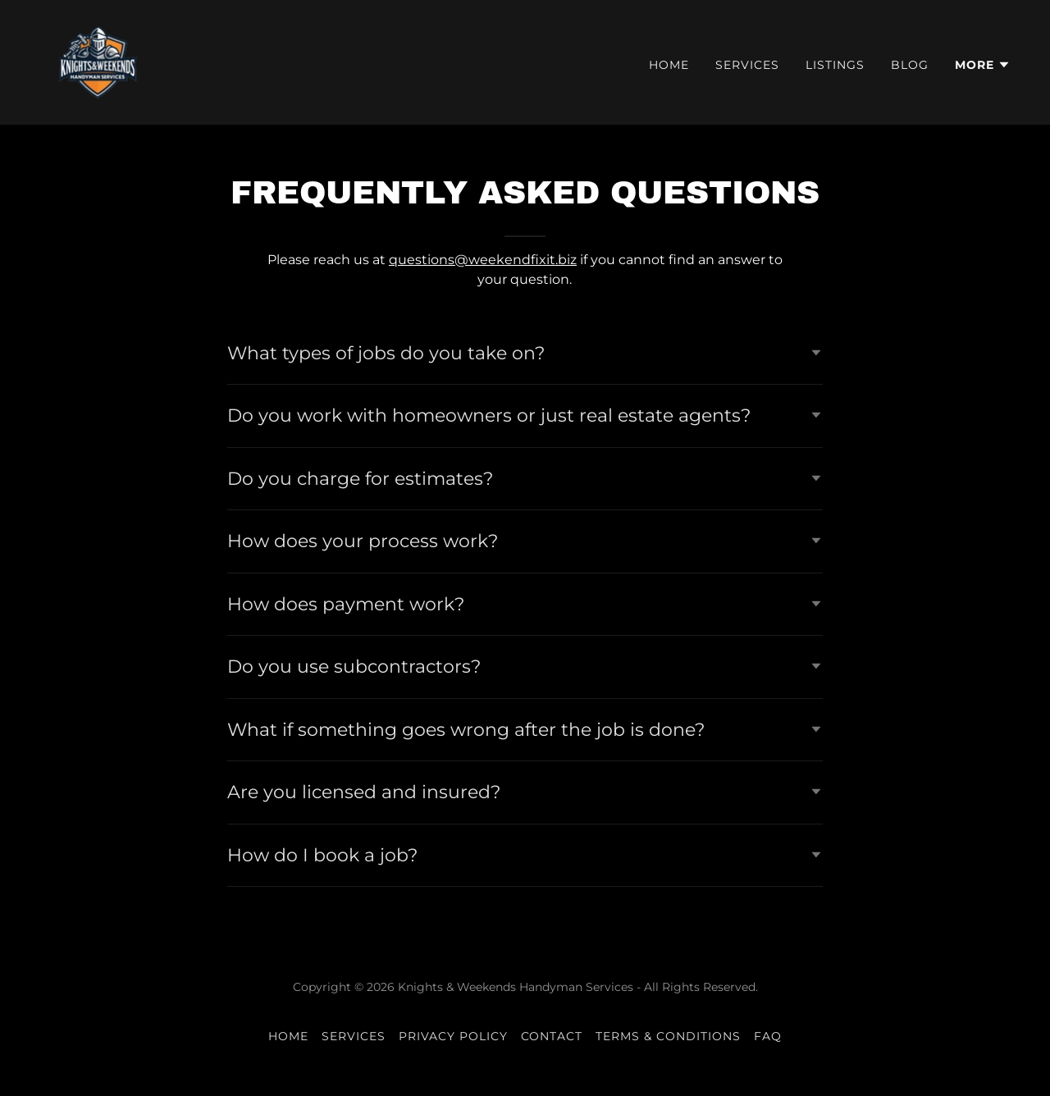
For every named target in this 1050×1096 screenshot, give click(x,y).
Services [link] (747, 64)
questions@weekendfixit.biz (483, 259)
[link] (99, 61)
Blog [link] (910, 64)
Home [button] (288, 1036)
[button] (983, 65)
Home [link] (669, 64)
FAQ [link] (768, 1036)
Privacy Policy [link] (453, 1036)
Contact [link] (552, 1036)
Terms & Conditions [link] (668, 1036)
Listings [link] (835, 64)
